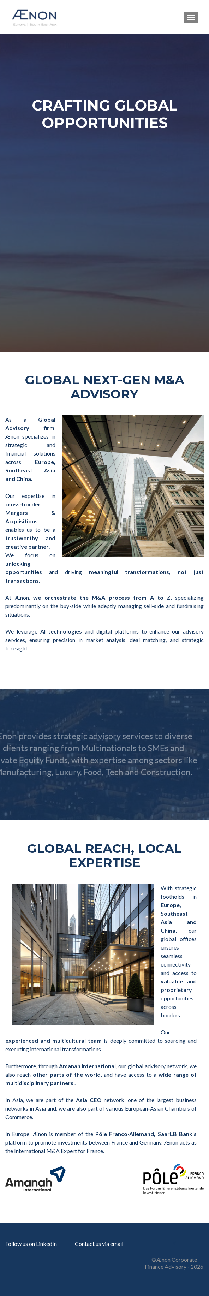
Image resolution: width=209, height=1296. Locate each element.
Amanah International (87, 1066)
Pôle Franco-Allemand (124, 1133)
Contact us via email (99, 1243)
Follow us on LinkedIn (31, 1243)
